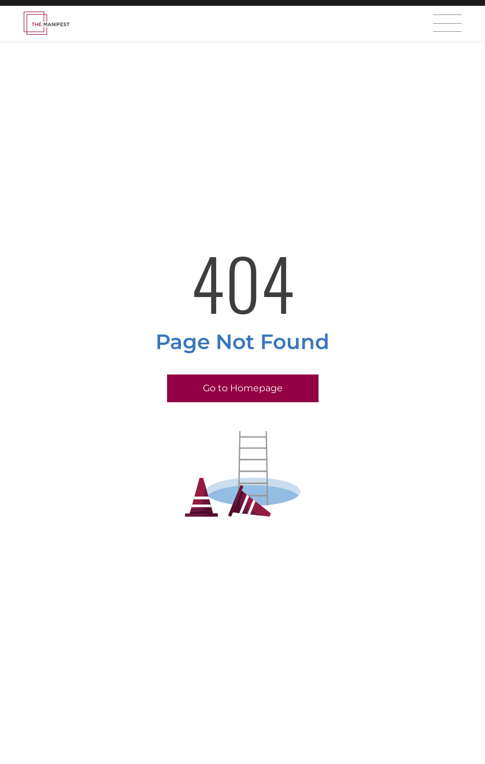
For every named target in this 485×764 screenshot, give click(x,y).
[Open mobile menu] (447, 23)
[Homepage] (46, 23)
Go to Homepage (243, 388)
